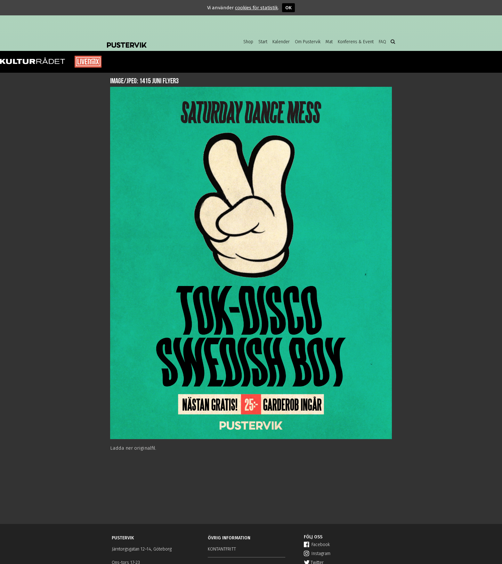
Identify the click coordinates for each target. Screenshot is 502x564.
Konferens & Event (356, 42)
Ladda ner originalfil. (133, 448)
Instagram (317, 553)
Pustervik (158, 40)
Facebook (317, 544)
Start (262, 42)
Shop (248, 42)
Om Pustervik (307, 42)
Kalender (281, 42)
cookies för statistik (256, 8)
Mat (329, 42)
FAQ (382, 42)
